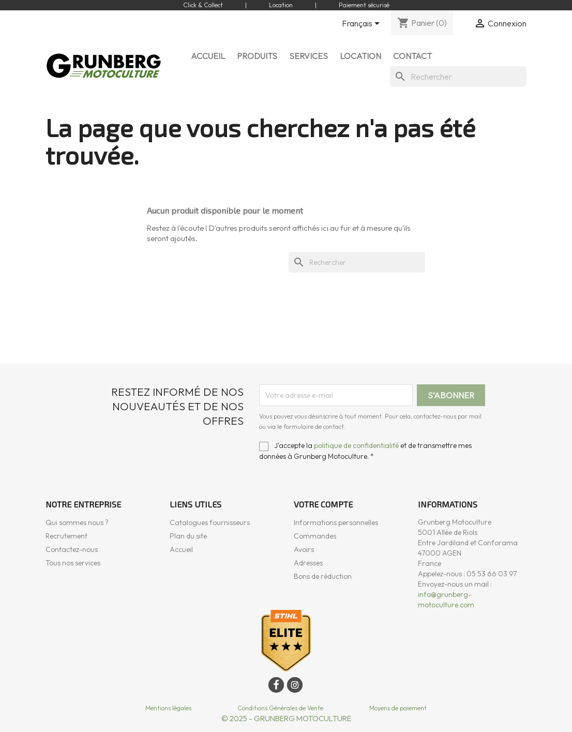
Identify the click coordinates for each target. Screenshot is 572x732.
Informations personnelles (336, 522)
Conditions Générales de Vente (280, 708)
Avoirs (304, 549)
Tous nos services (73, 562)
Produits (257, 56)
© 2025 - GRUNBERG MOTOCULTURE (286, 718)
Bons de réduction (323, 576)
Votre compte (323, 504)
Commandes (315, 536)
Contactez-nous (72, 549)
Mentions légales (168, 708)
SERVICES (308, 56)
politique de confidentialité (356, 445)
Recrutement (66, 536)
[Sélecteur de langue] (362, 24)
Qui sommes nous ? (77, 522)
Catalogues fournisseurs (210, 522)
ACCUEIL (208, 56)
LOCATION (360, 56)
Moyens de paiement (398, 708)
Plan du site (188, 536)
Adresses (308, 562)
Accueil (181, 549)
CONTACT (412, 56)
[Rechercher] (458, 76)
